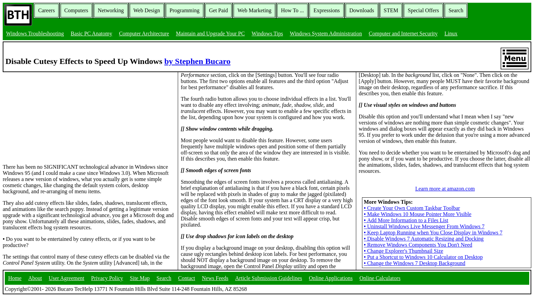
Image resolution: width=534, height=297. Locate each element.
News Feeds (215, 278)
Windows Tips (267, 33)
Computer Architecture (144, 33)
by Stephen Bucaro (197, 61)
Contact (186, 278)
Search (456, 10)
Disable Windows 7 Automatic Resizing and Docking (424, 239)
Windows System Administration (326, 33)
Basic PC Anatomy (91, 33)
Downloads (361, 10)
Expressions (326, 10)
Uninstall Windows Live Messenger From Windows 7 (424, 226)
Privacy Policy (107, 278)
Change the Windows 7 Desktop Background (414, 263)
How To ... (292, 10)
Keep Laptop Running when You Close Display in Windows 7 (433, 232)
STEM (391, 10)
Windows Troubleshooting (35, 33)
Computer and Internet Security (403, 33)
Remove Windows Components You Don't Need (418, 245)
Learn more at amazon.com (445, 189)
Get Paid (218, 10)
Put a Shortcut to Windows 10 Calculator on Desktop (423, 257)
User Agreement (66, 278)
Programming (185, 10)
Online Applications (330, 278)
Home (14, 278)
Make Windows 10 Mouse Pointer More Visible (417, 214)
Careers (46, 10)
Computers (76, 10)
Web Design (147, 10)
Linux (450, 33)
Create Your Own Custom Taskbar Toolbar (412, 208)
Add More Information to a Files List (406, 220)
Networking (111, 10)
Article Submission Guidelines (268, 278)
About (35, 278)
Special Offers (423, 10)
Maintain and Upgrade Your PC (210, 33)
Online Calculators (379, 278)
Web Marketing (254, 10)
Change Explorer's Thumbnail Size (403, 251)
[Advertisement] (54, 114)
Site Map (140, 278)
